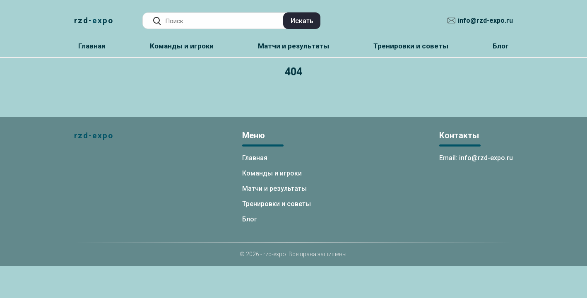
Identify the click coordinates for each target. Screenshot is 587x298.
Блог (501, 46)
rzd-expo (93, 20)
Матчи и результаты (293, 46)
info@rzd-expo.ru (485, 20)
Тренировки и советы (410, 46)
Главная (92, 46)
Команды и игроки (182, 46)
